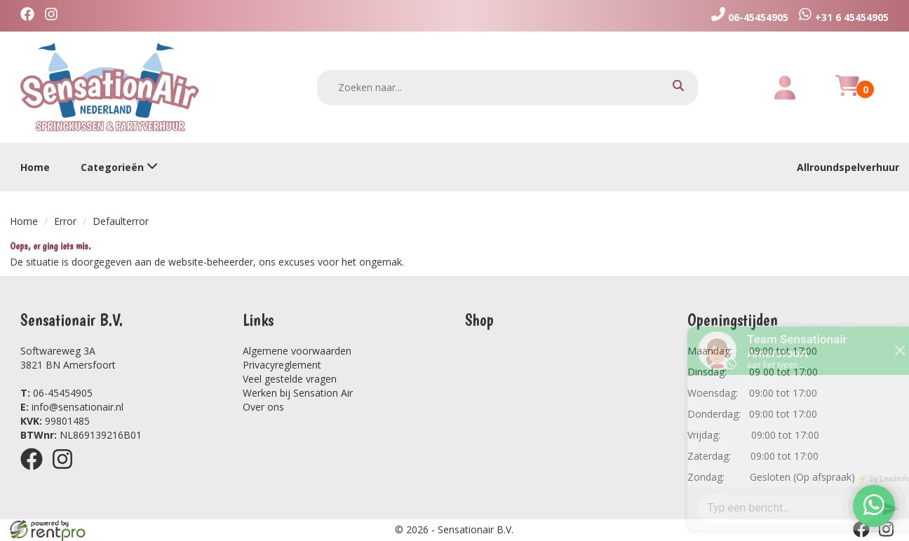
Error (65, 221)
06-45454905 (56, 392)
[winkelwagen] (847, 93)
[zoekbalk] (508, 87)
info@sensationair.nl (71, 406)
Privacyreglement (282, 364)
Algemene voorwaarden (297, 350)
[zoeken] (678, 87)
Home (35, 167)
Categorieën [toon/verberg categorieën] (119, 167)
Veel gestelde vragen (290, 378)
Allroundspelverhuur (848, 167)
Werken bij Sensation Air (298, 392)
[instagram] (54, 16)
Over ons (263, 406)
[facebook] (30, 16)
